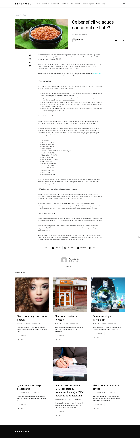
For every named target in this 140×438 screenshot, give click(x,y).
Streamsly (24, 3)
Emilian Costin (80, 39)
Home (17, 15)
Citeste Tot (22, 335)
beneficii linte (97, 74)
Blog (24, 15)
